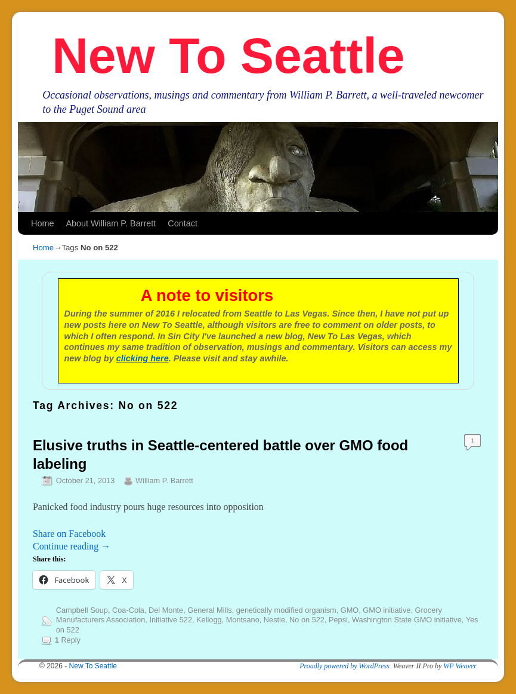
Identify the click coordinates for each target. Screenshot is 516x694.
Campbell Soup (82, 610)
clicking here (142, 358)
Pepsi (338, 619)
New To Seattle (228, 55)
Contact (182, 223)
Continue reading (71, 546)
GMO (350, 610)
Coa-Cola (128, 610)
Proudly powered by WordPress (344, 666)
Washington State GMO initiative (407, 619)
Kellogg (209, 619)
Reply (68, 639)
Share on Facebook (69, 534)
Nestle (274, 619)
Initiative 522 (170, 619)
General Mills (209, 610)
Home (42, 223)
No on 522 (307, 619)
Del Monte (166, 610)
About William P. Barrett (111, 223)
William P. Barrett (164, 480)
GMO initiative (386, 610)
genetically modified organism (286, 610)
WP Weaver (460, 666)
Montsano (242, 619)
